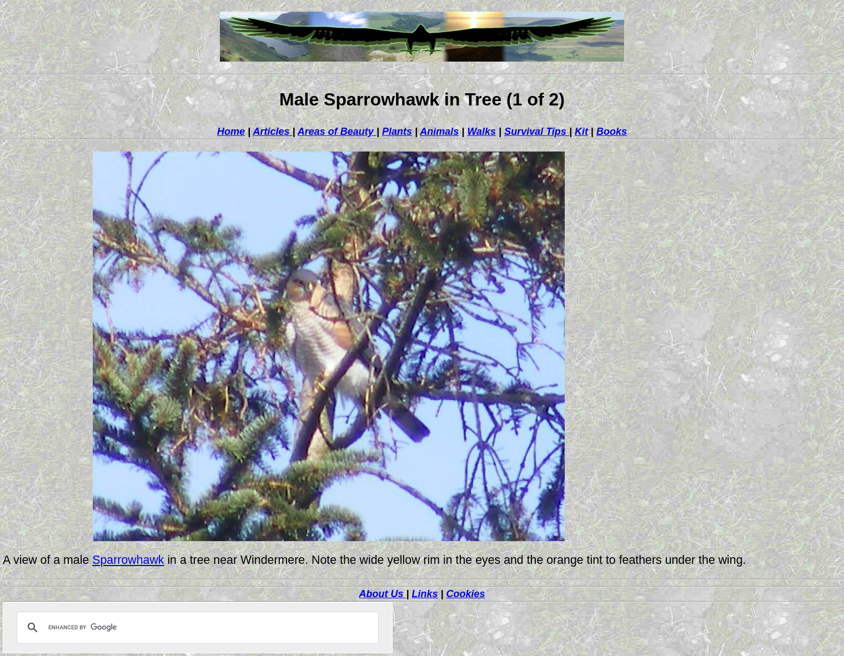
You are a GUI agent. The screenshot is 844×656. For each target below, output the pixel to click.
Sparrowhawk (128, 560)
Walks (481, 131)
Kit (581, 131)
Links (424, 593)
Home (231, 131)
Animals (439, 131)
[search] (196, 627)
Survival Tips (536, 131)
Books (611, 131)
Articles (272, 131)
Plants (397, 131)
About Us (382, 593)
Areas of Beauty (337, 131)
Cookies (465, 593)
